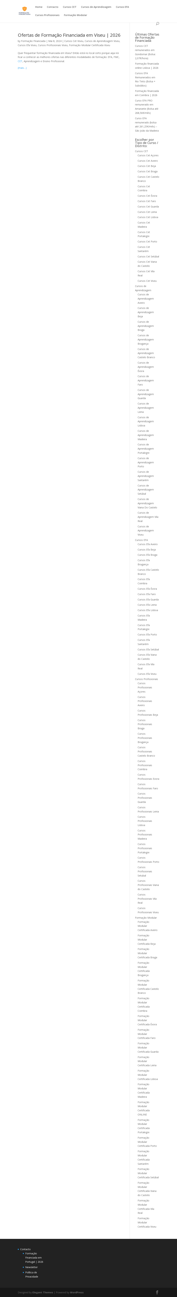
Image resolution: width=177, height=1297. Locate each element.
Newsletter (31, 1267)
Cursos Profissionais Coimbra (145, 765)
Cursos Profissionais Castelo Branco (146, 751)
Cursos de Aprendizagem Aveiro (146, 298)
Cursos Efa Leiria (147, 604)
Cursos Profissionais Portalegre (145, 848)
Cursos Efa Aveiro (148, 544)
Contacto (52, 7)
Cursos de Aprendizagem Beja (146, 312)
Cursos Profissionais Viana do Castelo (148, 885)
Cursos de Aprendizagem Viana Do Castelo (147, 503)
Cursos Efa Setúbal (148, 649)
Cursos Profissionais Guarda (145, 798)
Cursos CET (69, 7)
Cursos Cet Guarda (148, 206)
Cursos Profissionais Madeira (145, 834)
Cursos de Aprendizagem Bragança (146, 339)
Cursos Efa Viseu (27, 45)
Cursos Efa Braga (147, 554)
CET (20, 61)
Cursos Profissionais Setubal (145, 871)
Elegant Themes (42, 1292)
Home (38, 7)
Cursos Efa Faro (147, 594)
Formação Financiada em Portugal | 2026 (34, 1257)
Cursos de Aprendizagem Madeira (146, 435)
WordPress (77, 1292)
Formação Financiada (33, 41)
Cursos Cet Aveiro (148, 160)
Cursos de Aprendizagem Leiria (146, 408)
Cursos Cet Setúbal (148, 256)
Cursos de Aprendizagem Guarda (146, 394)
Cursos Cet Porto (147, 241)
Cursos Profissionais (47, 15)
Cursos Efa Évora (147, 588)
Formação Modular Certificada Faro (147, 1034)
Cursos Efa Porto (147, 634)
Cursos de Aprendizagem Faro (146, 380)
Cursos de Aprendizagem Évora (146, 367)
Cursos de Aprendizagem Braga (146, 326)
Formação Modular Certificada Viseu (89, 45)
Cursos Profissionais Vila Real (147, 899)
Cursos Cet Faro (147, 201)
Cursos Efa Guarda (148, 599)
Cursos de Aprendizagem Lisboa (146, 421)
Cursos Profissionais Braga (145, 724)
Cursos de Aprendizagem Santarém (146, 476)
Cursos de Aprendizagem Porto (146, 462)
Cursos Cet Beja (147, 166)
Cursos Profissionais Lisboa (145, 821)
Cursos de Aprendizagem (96, 7)
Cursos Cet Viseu (73, 41)
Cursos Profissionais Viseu (53, 45)
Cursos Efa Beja (147, 549)
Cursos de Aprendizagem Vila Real (148, 517)
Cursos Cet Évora (147, 195)
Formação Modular (75, 15)
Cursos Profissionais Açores (145, 687)
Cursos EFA (122, 7)
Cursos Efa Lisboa (148, 610)
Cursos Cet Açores (148, 155)
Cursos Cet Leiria (147, 212)
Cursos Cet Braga (147, 171)
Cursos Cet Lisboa (148, 217)
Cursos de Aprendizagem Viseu (102, 41)
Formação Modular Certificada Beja (147, 939)
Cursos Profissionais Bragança (145, 738)
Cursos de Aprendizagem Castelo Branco (146, 353)
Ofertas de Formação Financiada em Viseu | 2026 (69, 35)
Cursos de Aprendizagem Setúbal (146, 490)
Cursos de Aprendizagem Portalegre (146, 448)
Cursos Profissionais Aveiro (145, 701)
